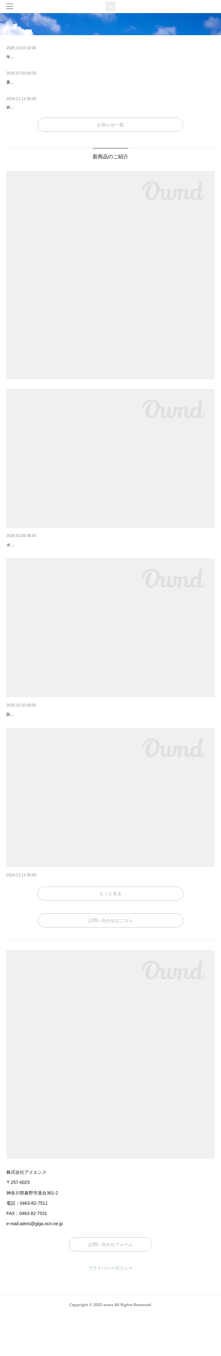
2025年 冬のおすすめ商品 (33, 731)
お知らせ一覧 (110, 125)
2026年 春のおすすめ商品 (33, 545)
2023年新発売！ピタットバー (35, 917)
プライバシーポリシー (110, 1309)
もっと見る (110, 935)
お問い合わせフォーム (110, 1285)
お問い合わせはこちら (110, 961)
